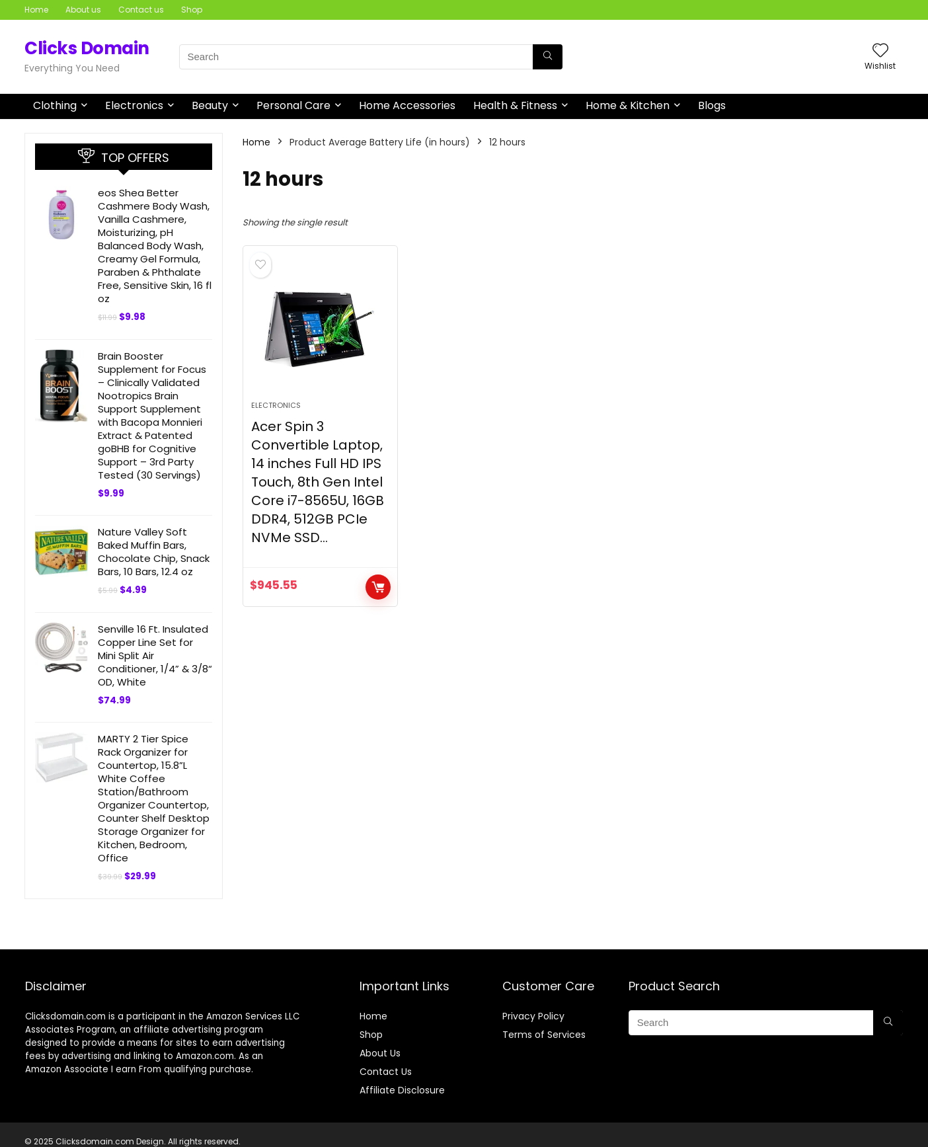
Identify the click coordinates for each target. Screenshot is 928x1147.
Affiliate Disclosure (402, 1090)
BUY (378, 587)
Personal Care (293, 105)
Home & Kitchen (628, 105)
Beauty (210, 105)
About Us (380, 1053)
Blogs (712, 105)
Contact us (141, 9)
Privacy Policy (533, 1016)
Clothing (55, 105)
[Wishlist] (880, 51)
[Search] (547, 56)
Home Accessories (407, 105)
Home (36, 9)
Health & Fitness (515, 105)
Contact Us (386, 1071)
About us (83, 9)
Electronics (134, 105)
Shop (191, 9)
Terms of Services (544, 1034)
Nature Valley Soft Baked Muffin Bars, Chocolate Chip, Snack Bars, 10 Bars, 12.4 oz (154, 551)
